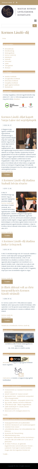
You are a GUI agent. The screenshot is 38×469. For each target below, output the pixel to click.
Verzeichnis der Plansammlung (14, 433)
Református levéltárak (11, 81)
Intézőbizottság (9, 51)
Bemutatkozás (9, 49)
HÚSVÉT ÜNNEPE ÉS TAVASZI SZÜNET (16, 394)
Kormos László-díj (10, 55)
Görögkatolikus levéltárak (12, 79)
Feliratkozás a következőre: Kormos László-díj (15, 325)
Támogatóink (9, 65)
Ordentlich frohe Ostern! (12, 427)
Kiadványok (8, 57)
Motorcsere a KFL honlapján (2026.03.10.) (17, 411)
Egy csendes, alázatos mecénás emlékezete (18, 402)
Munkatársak (9, 87)
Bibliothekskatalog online (12, 435)
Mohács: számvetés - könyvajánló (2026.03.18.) (19, 400)
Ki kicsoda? (8, 61)
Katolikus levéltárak (10, 76)
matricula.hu (6, 378)
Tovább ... (6, 415)
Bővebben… (17, 99)
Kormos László (6, 317)
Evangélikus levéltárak (11, 83)
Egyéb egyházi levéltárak (12, 85)
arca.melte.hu (7, 362)
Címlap (4, 38)
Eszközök (7, 59)
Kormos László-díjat (7, 203)
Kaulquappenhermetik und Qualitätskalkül (17, 423)
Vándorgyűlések (9, 53)
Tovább (8, 175)
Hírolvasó (7, 68)
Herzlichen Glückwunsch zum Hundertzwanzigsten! (20, 425)
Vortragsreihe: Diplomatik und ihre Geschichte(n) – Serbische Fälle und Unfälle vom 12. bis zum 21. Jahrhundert (20, 440)
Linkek (6, 63)
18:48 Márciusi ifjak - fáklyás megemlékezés (18, 404)
